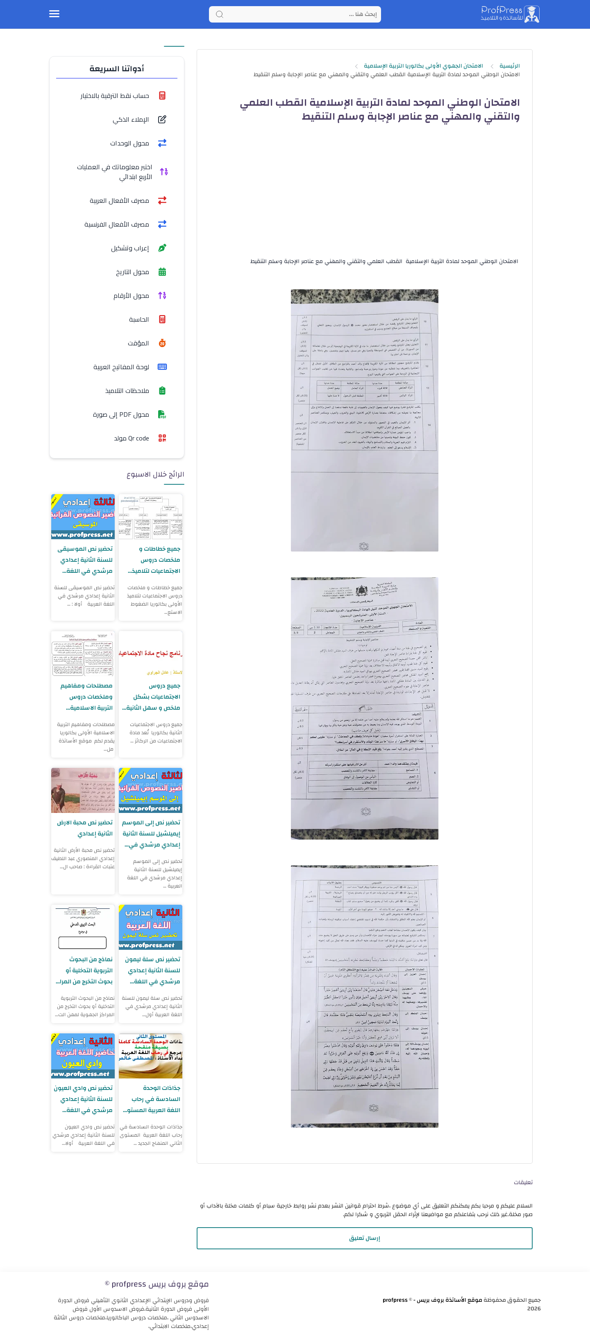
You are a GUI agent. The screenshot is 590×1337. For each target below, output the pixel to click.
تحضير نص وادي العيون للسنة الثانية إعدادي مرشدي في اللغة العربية (83, 1099)
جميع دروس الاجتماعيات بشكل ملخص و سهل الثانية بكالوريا (153, 696)
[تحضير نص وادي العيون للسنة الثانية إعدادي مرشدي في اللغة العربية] (83, 1055)
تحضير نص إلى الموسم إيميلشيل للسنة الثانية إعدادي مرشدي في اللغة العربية (151, 833)
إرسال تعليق (364, 1238)
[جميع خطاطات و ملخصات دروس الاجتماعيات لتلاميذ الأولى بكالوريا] (150, 516)
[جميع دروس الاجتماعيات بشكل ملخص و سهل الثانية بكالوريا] (150, 653)
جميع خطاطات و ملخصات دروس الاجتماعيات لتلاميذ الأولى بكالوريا (155, 560)
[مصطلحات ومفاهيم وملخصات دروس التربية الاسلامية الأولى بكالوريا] (83, 653)
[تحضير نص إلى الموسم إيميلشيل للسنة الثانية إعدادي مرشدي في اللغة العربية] (150, 790)
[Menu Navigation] (54, 14)
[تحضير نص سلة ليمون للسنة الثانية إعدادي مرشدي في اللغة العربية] (150, 927)
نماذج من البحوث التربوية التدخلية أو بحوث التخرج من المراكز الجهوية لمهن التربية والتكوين (84, 970)
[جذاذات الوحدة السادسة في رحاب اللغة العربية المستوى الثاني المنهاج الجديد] (150, 1055)
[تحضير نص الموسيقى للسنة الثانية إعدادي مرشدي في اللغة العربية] (83, 516)
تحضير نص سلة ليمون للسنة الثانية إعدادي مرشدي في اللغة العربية (152, 970)
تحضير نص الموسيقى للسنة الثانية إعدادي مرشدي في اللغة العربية (85, 560)
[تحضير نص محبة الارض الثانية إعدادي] (83, 790)
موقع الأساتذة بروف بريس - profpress (432, 1300)
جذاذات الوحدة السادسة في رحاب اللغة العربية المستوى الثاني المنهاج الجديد (151, 1099)
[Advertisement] (364, 197)
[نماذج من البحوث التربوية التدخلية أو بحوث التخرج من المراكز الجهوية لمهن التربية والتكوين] (83, 927)
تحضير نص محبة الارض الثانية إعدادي (85, 828)
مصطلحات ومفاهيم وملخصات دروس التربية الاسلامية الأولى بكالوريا (86, 696)
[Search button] (219, 14)
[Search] (295, 14)
